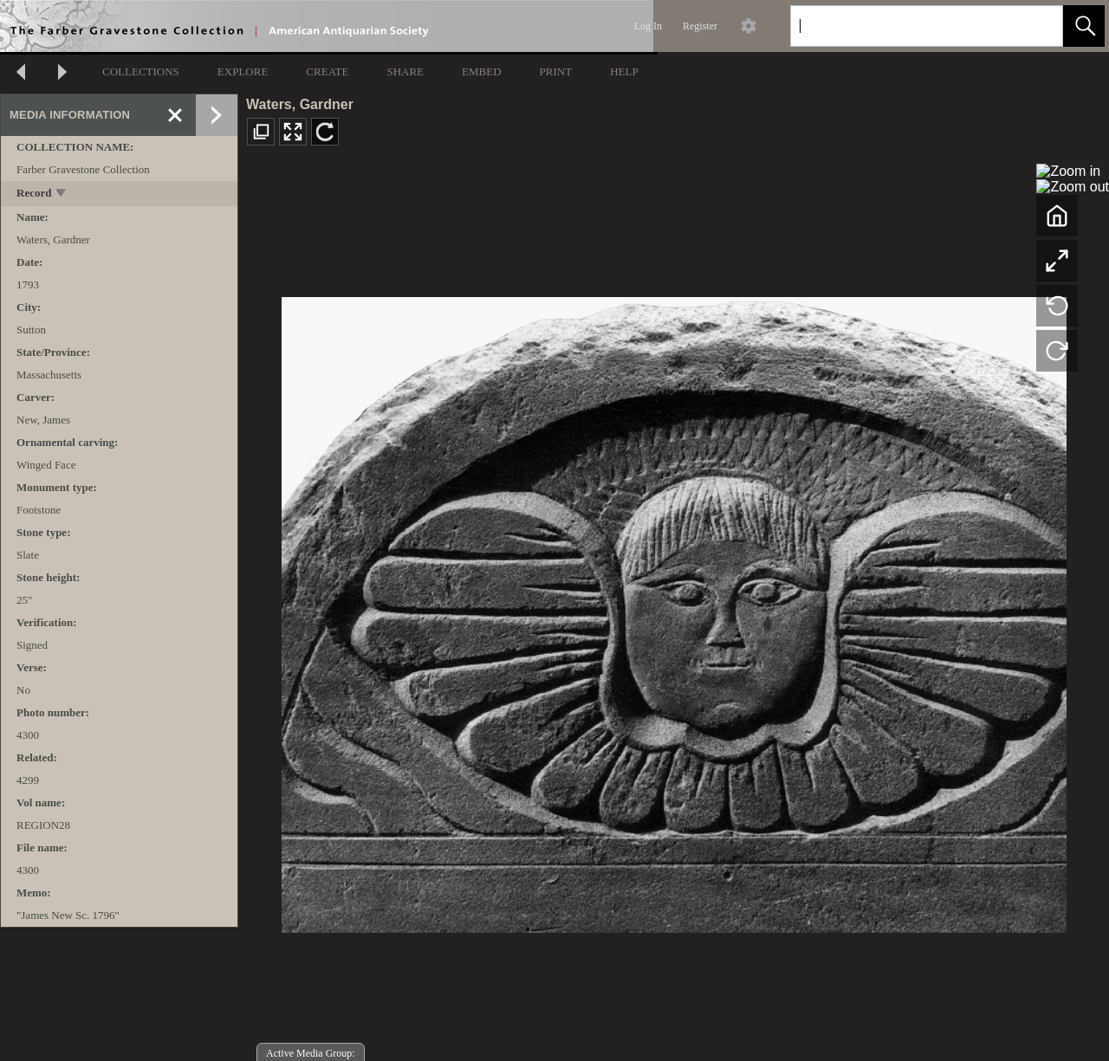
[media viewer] (673, 610)
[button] (1084, 26)
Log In (648, 26)
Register (700, 26)
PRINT (556, 71)
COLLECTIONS (140, 71)
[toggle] (61, 194)
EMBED (482, 71)
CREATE (327, 71)
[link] (1035, 25)
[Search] (906, 26)
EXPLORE (243, 71)
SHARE (405, 71)
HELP (624, 71)
